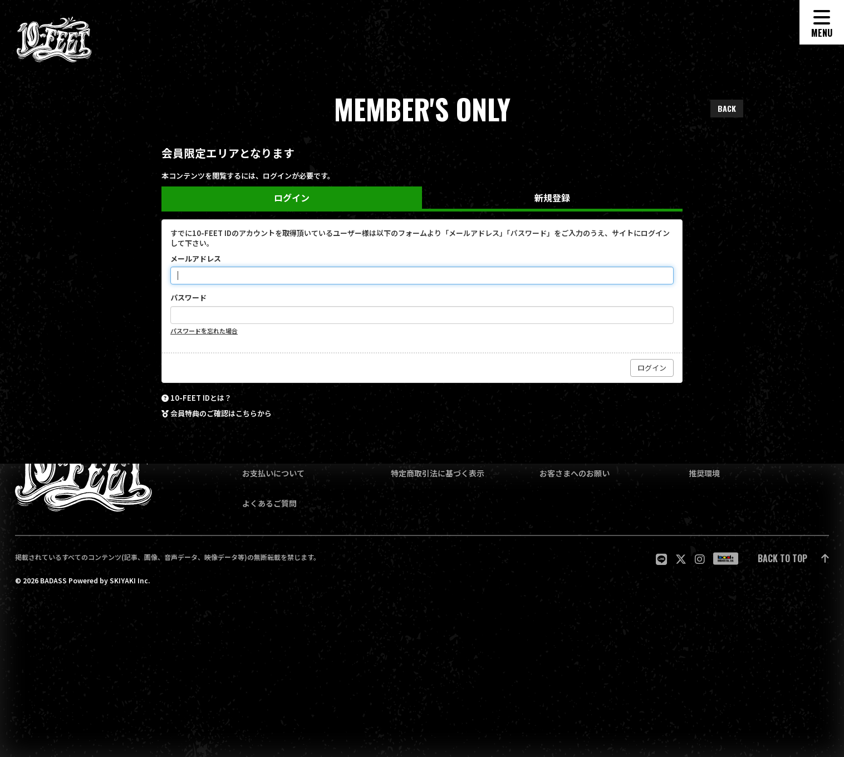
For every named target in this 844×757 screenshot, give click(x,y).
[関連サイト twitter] (680, 558)
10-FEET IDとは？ (201, 398)
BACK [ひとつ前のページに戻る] (727, 108)
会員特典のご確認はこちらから (221, 413)
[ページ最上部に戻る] (793, 559)
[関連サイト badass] (725, 559)
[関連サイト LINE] (661, 558)
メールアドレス (195, 258)
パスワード (188, 297)
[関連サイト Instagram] (700, 558)
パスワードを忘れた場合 (204, 331)
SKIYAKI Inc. (130, 580)
